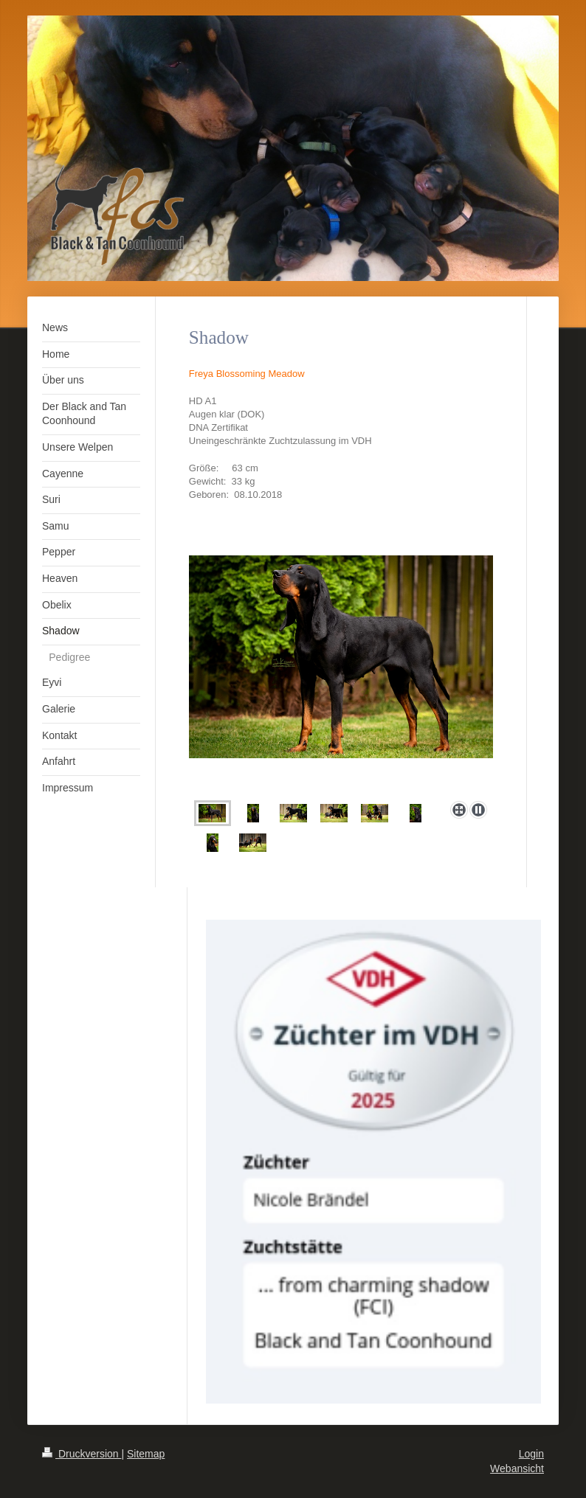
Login (531, 1454)
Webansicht (517, 1468)
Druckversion (81, 1454)
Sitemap (146, 1454)
